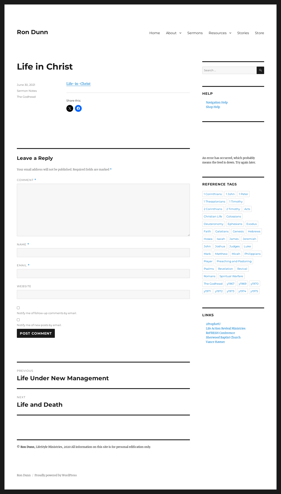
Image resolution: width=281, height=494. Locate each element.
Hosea (208, 238)
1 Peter (243, 194)
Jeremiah (249, 238)
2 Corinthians (213, 209)
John (207, 246)
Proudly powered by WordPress (56, 475)
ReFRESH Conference (220, 333)
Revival (242, 268)
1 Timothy (236, 201)
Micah (236, 253)
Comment (26, 180)
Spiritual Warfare (231, 276)
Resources (218, 33)
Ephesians (235, 224)
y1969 (242, 283)
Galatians (222, 231)
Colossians (233, 216)
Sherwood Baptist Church (223, 337)
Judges (234, 246)
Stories (243, 33)
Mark (207, 253)
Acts (247, 209)
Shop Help (213, 107)
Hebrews (254, 231)
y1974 (242, 291)
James (234, 238)
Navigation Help (217, 102)
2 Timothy (233, 209)
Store (259, 33)
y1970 (255, 283)
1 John (230, 194)
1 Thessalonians (214, 201)
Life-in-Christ (78, 84)
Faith (207, 231)
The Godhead (26, 96)
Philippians (253, 253)
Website (24, 286)
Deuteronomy (213, 224)
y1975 (254, 291)
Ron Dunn (32, 32)
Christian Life (213, 216)
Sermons (195, 33)
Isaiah (221, 238)
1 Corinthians (213, 194)
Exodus (251, 224)
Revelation (225, 268)
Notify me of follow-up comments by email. (47, 313)
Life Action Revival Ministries (226, 328)
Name (23, 244)
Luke (247, 246)
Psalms (209, 268)
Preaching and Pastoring (234, 261)
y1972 (219, 291)
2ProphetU (213, 324)
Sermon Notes (27, 90)
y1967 (230, 283)
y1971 (207, 291)
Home (154, 33)
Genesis (238, 231)
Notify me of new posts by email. (39, 325)
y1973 (230, 291)
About (171, 33)
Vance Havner (215, 342)
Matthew (221, 253)
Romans (209, 276)
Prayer (208, 261)
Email (23, 265)
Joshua (220, 246)
